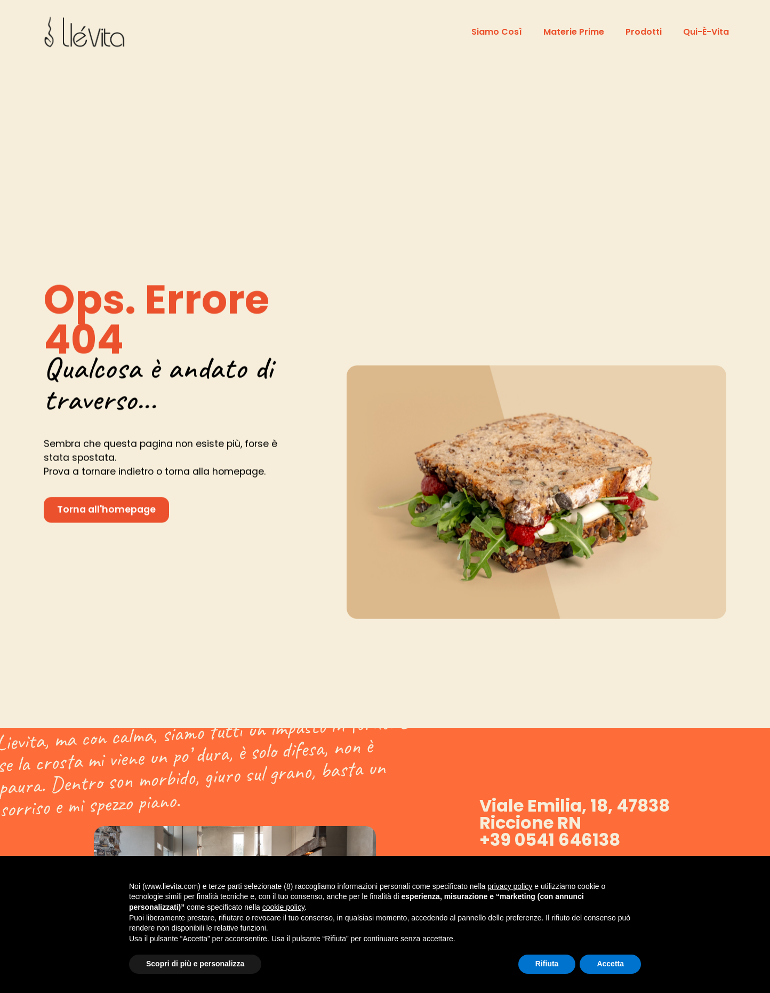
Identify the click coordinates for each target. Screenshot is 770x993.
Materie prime (573, 32)
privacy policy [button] (509, 886)
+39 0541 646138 (549, 840)
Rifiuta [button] (547, 963)
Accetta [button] (610, 963)
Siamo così (496, 32)
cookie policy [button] (283, 907)
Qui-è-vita (706, 32)
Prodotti (643, 32)
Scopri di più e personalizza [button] (195, 963)
